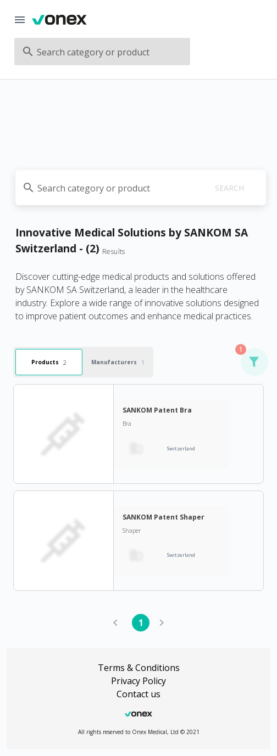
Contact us (138, 694)
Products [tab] (49, 362)
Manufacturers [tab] (118, 362)
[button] (254, 362)
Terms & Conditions (139, 668)
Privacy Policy (138, 681)
